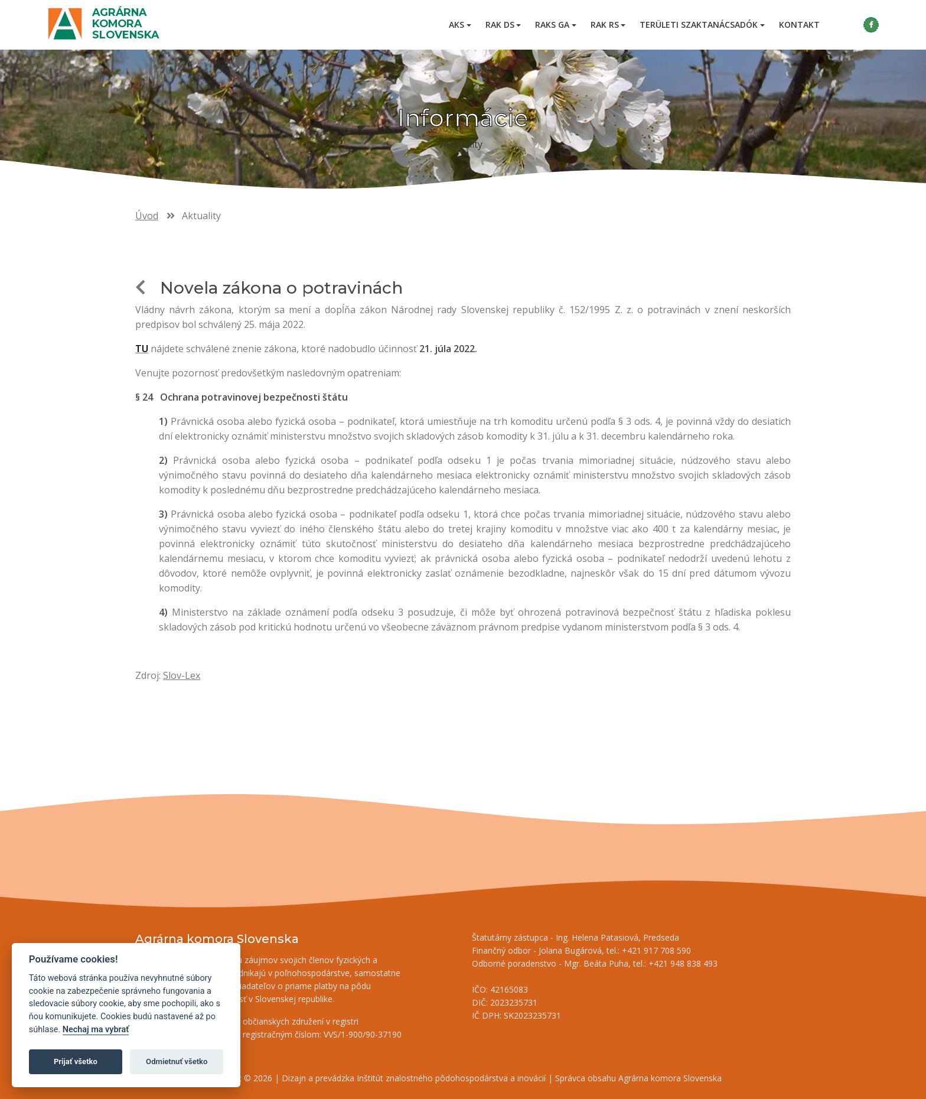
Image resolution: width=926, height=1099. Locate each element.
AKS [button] (456, 24)
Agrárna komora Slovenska (125, 23)
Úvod (146, 215)
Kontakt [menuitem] (799, 24)
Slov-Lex (181, 675)
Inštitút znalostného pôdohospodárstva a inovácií (451, 1078)
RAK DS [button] (499, 24)
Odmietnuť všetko (176, 1061)
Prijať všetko (75, 1061)
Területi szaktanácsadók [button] (699, 24)
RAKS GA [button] (552, 24)
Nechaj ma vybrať (96, 1030)
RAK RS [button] (605, 24)
